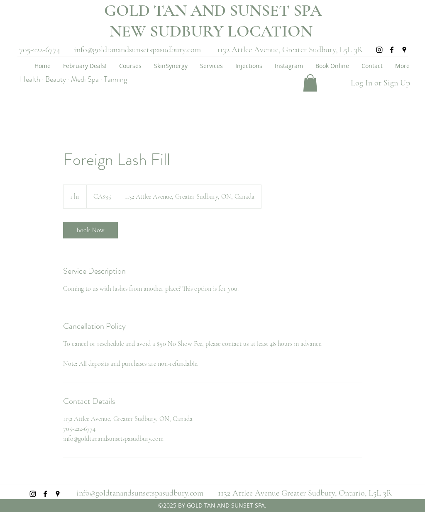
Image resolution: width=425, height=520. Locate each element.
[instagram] (379, 50)
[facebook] (392, 50)
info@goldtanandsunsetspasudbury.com (137, 50)
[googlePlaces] (404, 50)
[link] (90, 230)
